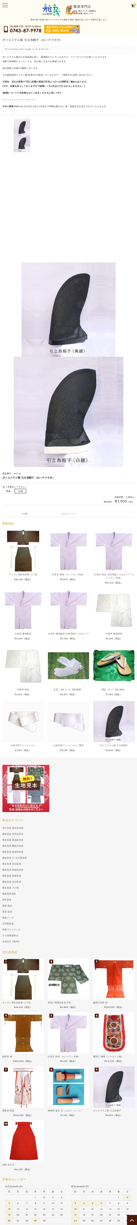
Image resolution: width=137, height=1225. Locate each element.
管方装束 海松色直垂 (12, 922)
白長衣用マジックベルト (23, 840)
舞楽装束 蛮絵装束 (11, 958)
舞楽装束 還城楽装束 (12, 934)
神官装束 (6, 994)
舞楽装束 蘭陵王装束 (12, 940)
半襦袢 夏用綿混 (114, 728)
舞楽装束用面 (9, 988)
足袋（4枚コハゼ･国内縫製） (68, 784)
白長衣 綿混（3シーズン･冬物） (68, 669)
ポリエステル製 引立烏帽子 (114, 840)
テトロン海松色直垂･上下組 (23, 669)
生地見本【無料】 (11, 1036)
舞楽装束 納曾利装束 (12, 946)
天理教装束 (8, 1018)
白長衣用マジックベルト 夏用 (68, 840)
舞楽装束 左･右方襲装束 (14, 952)
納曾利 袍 (7, 1151)
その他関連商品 (10, 1030)
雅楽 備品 (7, 1000)
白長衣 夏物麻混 (23, 728)
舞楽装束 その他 (10, 982)
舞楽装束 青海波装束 (12, 928)
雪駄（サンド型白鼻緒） (114, 784)
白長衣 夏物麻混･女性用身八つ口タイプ (68, 728)
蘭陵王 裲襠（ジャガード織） (108, 1151)
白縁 (20, 586)
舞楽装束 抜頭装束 (11, 976)
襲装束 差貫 (8, 1205)
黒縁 (8, 586)
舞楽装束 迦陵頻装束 (12, 964)
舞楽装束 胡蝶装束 (11, 970)
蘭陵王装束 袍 (100, 1097)
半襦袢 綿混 (23, 784)
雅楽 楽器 (7, 1006)
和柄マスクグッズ (11, 1024)
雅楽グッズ (8, 1012)
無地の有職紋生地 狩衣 (59, 1097)
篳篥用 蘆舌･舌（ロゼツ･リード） (65, 1205)
